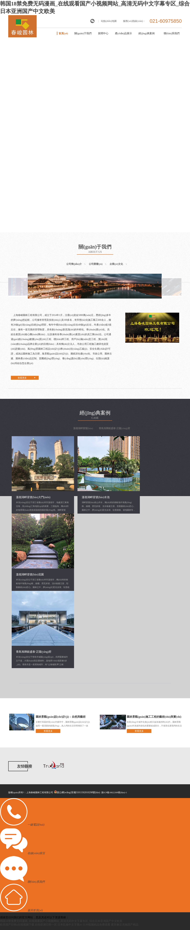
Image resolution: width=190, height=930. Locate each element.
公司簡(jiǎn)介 (74, 264)
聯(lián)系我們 (172, 33)
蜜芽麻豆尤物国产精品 (124, 924)
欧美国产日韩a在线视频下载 (17, 924)
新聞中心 (103, 33)
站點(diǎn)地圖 (109, 21)
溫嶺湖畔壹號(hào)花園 (30, 574)
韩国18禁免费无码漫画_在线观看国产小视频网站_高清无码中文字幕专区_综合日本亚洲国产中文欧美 (61, 921)
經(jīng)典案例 (146, 33)
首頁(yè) (63, 33)
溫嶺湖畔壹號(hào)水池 (96, 497)
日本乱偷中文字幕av (70, 924)
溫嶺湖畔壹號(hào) (83, 428)
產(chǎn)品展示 (123, 33)
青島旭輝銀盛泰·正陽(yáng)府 (114, 428)
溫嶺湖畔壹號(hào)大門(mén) (33, 497)
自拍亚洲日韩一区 (46, 924)
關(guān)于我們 (82, 33)
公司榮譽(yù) (96, 264)
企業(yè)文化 (116, 264)
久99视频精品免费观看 (96, 924)
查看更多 (22, 377)
